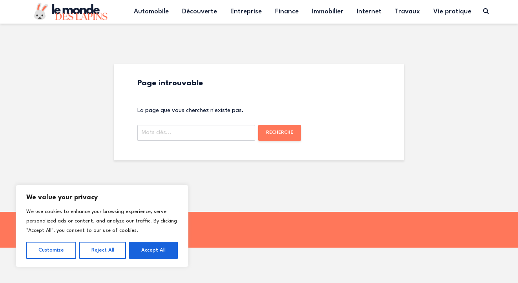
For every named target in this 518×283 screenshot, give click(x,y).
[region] (102, 226)
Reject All (102, 250)
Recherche (279, 132)
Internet (369, 11)
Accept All (153, 250)
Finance (287, 11)
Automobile (151, 11)
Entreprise (246, 11)
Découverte (199, 11)
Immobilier (327, 11)
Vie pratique (452, 11)
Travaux (407, 11)
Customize (51, 250)
